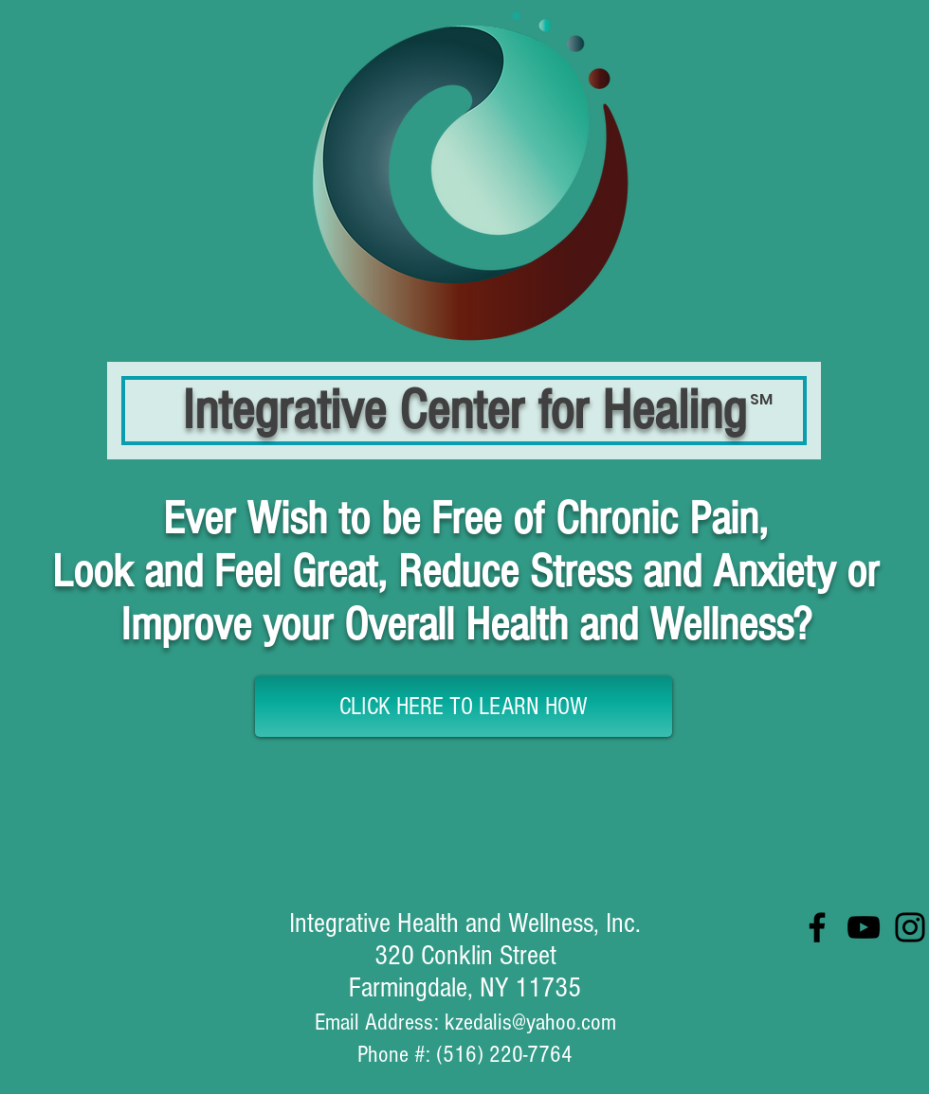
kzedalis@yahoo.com (530, 1022)
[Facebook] (817, 927)
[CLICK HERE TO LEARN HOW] (463, 706)
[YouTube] (863, 927)
